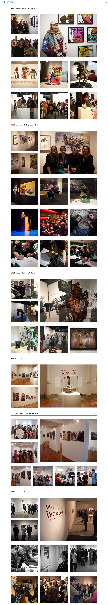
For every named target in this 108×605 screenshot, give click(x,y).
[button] (106, 2)
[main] (54, 8)
